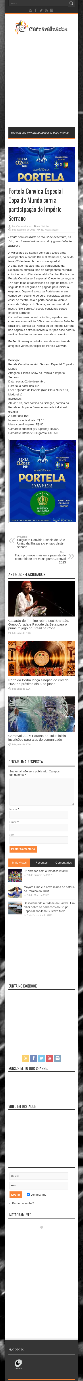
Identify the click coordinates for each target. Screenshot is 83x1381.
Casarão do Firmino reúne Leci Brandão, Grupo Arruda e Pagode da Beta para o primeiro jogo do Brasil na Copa (38, 624)
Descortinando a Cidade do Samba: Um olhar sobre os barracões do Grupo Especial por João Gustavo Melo (49, 907)
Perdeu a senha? (23, 1203)
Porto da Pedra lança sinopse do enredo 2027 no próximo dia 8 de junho (38, 682)
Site (12, 834)
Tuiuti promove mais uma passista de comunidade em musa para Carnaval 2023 (39, 557)
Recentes (41, 862)
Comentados (64, 862)
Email (13, 822)
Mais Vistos (19, 862)
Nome (13, 809)
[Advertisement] (41, 80)
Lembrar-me (36, 1194)
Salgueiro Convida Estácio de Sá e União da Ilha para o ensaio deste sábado (44, 542)
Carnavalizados (24, 226)
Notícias (45, 226)
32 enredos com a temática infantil (46, 871)
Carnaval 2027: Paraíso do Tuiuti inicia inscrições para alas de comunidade (37, 737)
